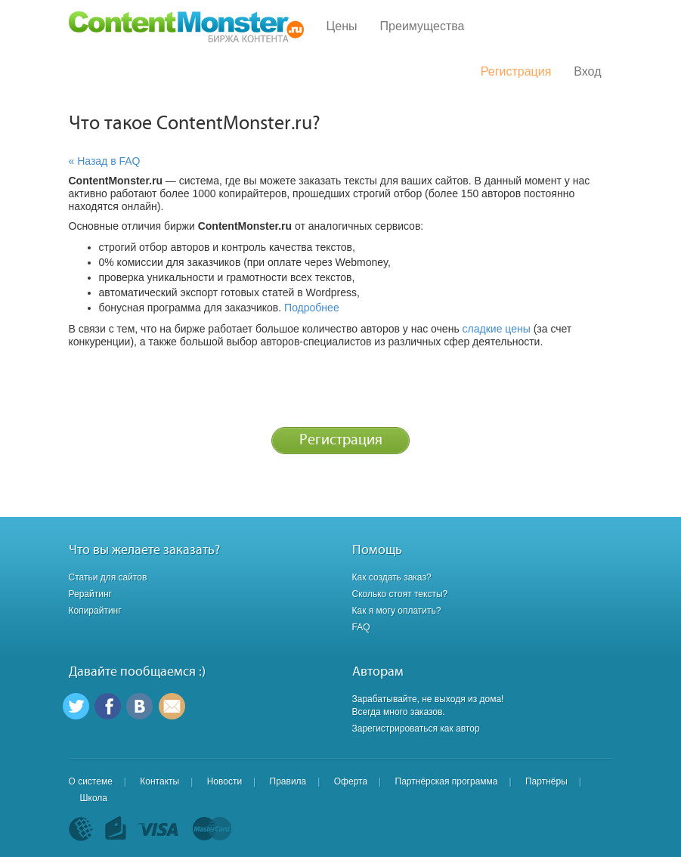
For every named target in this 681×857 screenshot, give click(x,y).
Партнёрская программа (446, 781)
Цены (342, 26)
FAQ (361, 627)
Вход (587, 71)
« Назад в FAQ (105, 161)
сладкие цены (497, 329)
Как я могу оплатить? (396, 610)
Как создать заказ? (392, 577)
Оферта (350, 781)
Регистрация (516, 71)
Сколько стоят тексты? (400, 594)
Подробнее (311, 308)
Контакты (159, 781)
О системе (91, 781)
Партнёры (546, 781)
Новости (224, 781)
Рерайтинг (90, 594)
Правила (288, 781)
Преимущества (422, 26)
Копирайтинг (95, 610)
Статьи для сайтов (108, 577)
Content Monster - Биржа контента (186, 26)
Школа (93, 798)
